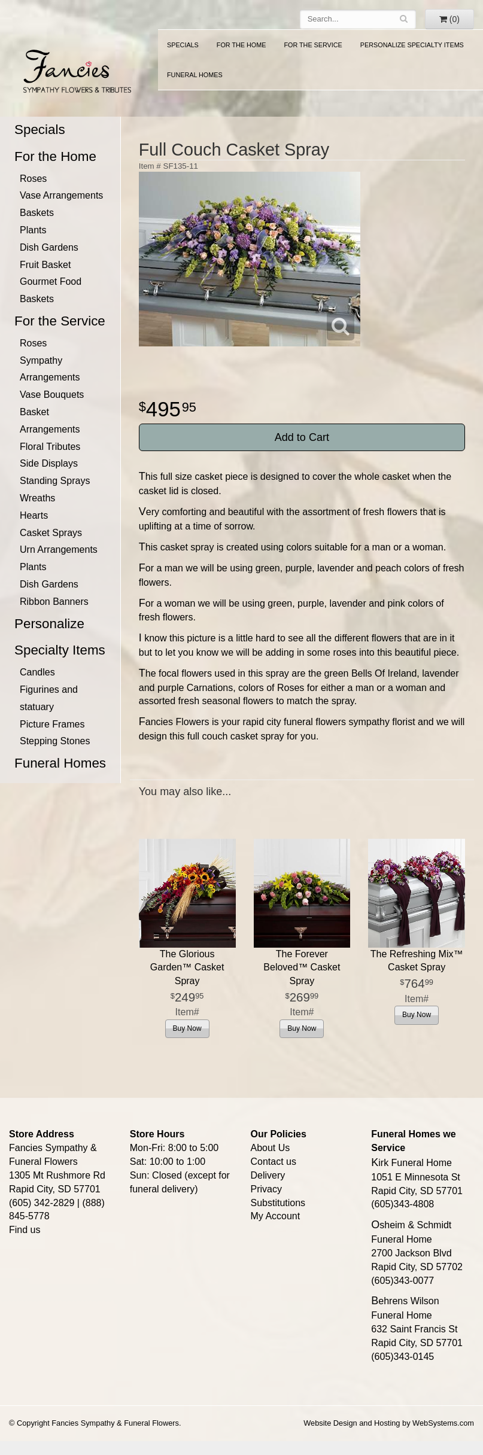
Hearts (34, 515)
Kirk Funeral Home (411, 1163)
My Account (275, 1216)
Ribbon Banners (54, 601)
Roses (33, 178)
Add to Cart (302, 437)
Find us (24, 1230)
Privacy (266, 1189)
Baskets (37, 213)
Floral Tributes (50, 447)
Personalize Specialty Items (412, 44)
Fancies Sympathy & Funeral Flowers (74, 70)
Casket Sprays (51, 533)
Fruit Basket (45, 265)
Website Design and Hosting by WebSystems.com (388, 1423)
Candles (37, 672)
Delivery (268, 1175)
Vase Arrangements (61, 195)
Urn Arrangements (59, 549)
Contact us (273, 1161)
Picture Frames (52, 724)
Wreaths (37, 498)
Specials (183, 44)
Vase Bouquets (52, 394)
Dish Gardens (49, 247)
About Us (270, 1148)
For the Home (241, 44)
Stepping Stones (55, 741)
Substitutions (278, 1203)
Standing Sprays (55, 481)
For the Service (313, 44)
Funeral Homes (195, 74)
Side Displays (49, 463)
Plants (33, 230)
